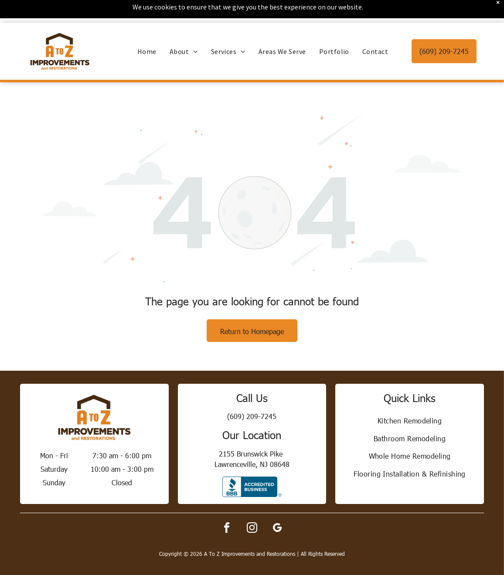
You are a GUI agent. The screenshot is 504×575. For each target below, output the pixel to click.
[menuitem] (147, 28)
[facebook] (227, 506)
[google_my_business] (277, 506)
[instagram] (252, 506)
